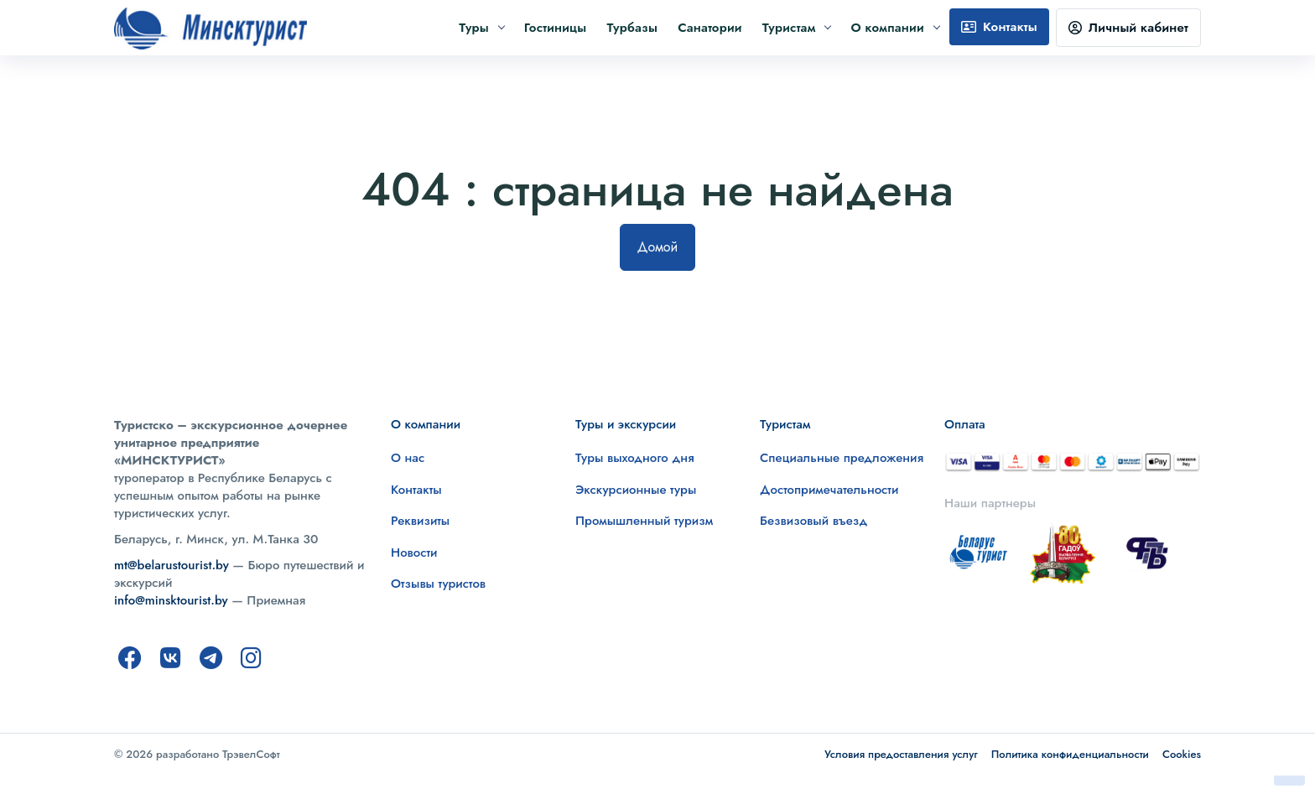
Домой (657, 247)
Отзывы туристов (438, 583)
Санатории (710, 27)
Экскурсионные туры (635, 489)
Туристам (796, 27)
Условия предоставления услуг (901, 754)
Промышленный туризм (644, 520)
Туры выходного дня (634, 458)
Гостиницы (555, 27)
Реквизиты (420, 520)
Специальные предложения (841, 458)
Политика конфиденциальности (1070, 754)
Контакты (999, 27)
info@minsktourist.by (171, 600)
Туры (481, 27)
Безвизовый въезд (813, 520)
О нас (407, 458)
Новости (414, 552)
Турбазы (632, 27)
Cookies (1181, 754)
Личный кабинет (1128, 27)
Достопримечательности (829, 489)
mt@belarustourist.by (171, 565)
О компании (894, 27)
